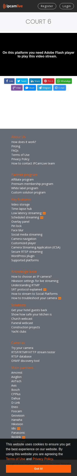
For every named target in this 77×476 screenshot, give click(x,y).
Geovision (17, 415)
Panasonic (18, 433)
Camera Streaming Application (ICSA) (35, 247)
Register (47, 6)
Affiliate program (22, 179)
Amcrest (16, 372)
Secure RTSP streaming (27, 252)
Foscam (16, 411)
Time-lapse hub (21, 209)
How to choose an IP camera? (31, 276)
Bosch (15, 390)
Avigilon (16, 377)
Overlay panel (20, 221)
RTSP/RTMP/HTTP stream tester (33, 352)
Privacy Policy (43, 459)
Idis (15, 428)
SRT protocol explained (29, 289)
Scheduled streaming (27, 217)
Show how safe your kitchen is (31, 314)
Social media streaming (26, 234)
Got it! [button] (38, 468)
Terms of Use (15, 459)
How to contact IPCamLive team (33, 163)
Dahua (15, 398)
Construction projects (25, 327)
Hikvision (17, 424)
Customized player (23, 243)
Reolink (18, 437)
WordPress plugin (22, 256)
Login (66, 6)
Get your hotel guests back (29, 310)
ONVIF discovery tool (25, 361)
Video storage (20, 204)
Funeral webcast (22, 323)
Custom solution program (28, 192)
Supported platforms (25, 260)
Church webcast (21, 319)
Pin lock (16, 226)
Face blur (17, 230)
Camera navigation (23, 239)
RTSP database (21, 356)
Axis (14, 385)
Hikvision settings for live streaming (34, 281)
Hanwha (16, 420)
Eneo (14, 407)
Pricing (15, 146)
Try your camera (22, 348)
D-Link (15, 402)
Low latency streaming (28, 213)
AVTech (16, 381)
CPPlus (16, 394)
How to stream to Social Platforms (34, 294)
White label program (24, 188)
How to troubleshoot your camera (36, 298)
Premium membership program (32, 184)
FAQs (14, 150)
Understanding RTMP (25, 285)
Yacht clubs (18, 331)
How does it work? (23, 142)
